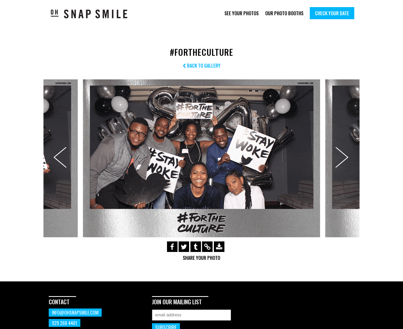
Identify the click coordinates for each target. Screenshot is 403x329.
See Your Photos (241, 13)
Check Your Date (332, 13)
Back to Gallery (201, 65)
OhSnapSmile (93, 13)
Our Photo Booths (284, 13)
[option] (201, 158)
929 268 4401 (64, 323)
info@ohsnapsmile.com (75, 312)
